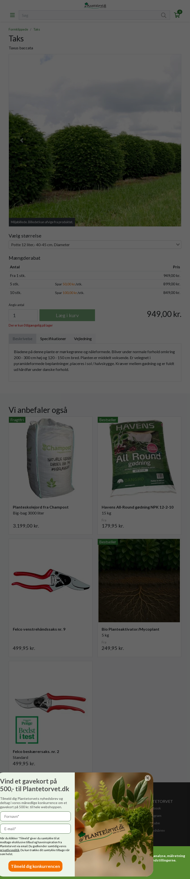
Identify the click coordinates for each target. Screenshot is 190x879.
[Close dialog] (119, 778)
